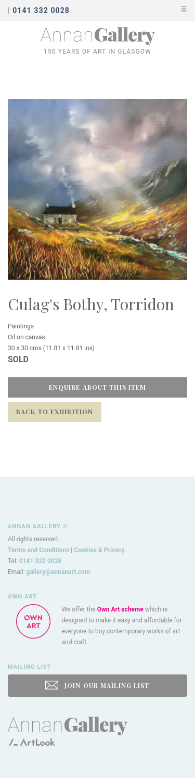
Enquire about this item (98, 387)
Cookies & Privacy (99, 550)
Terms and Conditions (38, 550)
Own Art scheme (120, 609)
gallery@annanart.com (58, 572)
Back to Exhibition (54, 411)
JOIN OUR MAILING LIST (97, 685)
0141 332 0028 (40, 561)
